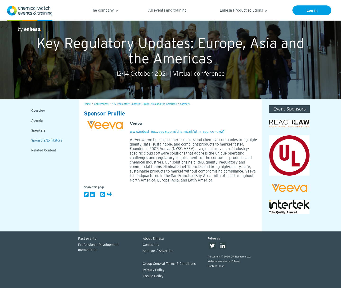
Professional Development (108, 247)
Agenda (37, 120)
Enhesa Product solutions (243, 11)
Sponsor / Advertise (158, 251)
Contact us (151, 245)
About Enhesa (153, 238)
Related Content (43, 150)
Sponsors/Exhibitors (46, 140)
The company (104, 11)
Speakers (38, 130)
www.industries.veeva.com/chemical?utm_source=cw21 (177, 131)
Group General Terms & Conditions (169, 264)
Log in (312, 10)
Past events (87, 238)
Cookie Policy (153, 276)
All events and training (167, 10)
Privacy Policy (153, 270)
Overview (38, 110)
